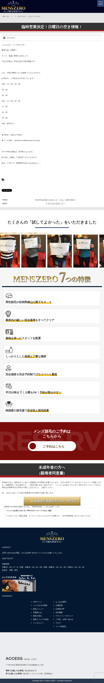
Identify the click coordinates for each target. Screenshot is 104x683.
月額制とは (37, 612)
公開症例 (59, 605)
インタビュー (38, 623)
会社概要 (59, 612)
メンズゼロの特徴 (40, 605)
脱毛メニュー (38, 609)
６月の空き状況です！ (56, 203)
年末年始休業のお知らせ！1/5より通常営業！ (56, 200)
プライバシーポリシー (64, 616)
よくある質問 (61, 602)
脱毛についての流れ (41, 619)
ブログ (58, 623)
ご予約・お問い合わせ (64, 619)
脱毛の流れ (37, 616)
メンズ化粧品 (61, 626)
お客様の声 (60, 609)
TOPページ (37, 602)
